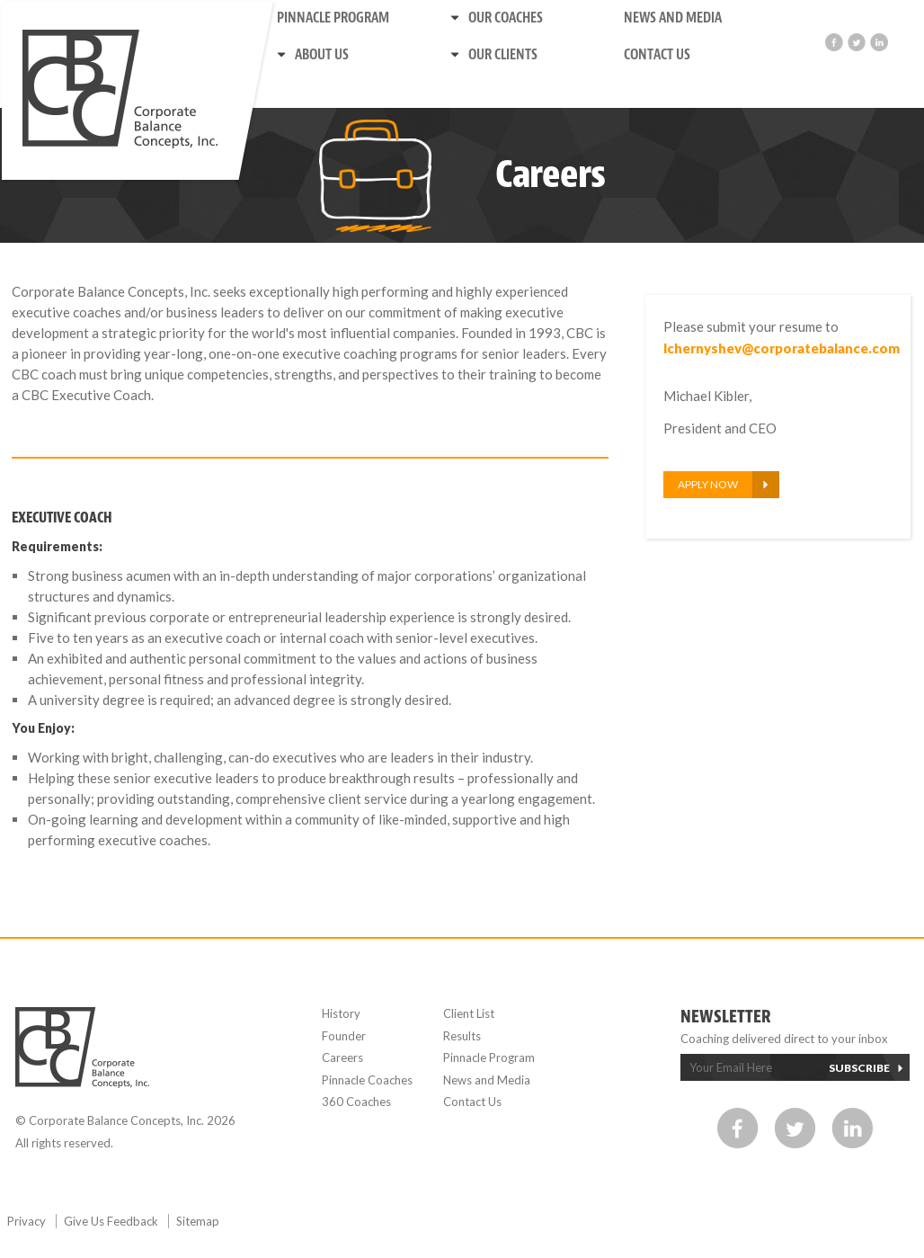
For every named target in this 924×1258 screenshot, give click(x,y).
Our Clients (503, 55)
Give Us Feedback (112, 1221)
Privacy (28, 1221)
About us (322, 55)
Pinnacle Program (333, 18)
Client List (468, 1013)
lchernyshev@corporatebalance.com (778, 348)
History (341, 1013)
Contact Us (657, 55)
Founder (344, 1036)
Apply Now (708, 484)
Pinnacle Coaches (367, 1080)
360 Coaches (356, 1101)
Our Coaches (505, 18)
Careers (342, 1057)
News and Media (673, 18)
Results (462, 1036)
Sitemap (197, 1221)
